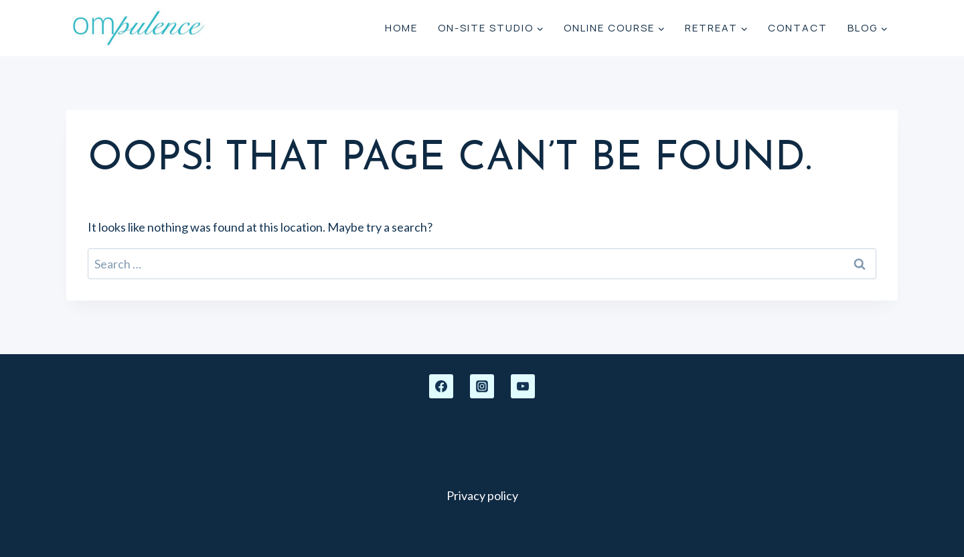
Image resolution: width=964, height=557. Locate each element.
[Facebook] (441, 386)
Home (401, 28)
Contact (797, 28)
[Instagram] (482, 386)
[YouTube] (523, 386)
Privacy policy (482, 495)
